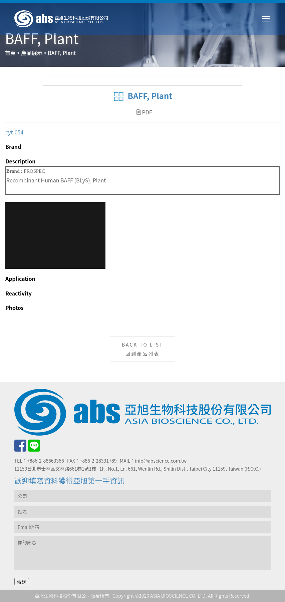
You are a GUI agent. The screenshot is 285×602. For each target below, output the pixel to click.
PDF (144, 112)
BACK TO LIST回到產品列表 (142, 349)
